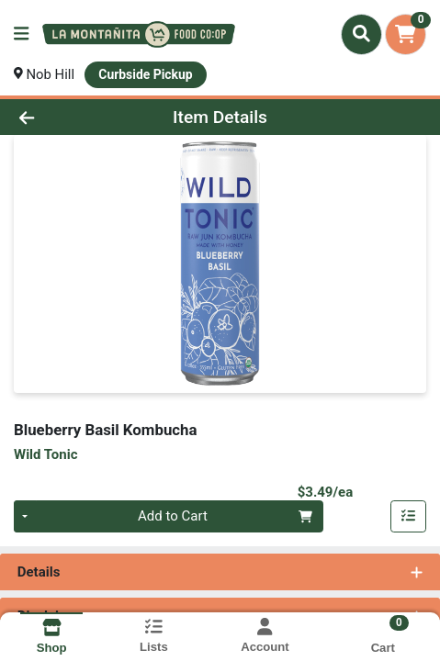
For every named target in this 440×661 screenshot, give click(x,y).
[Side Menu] (21, 34)
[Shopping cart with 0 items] (405, 34)
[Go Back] (65, 117)
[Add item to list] (408, 516)
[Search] (361, 34)
